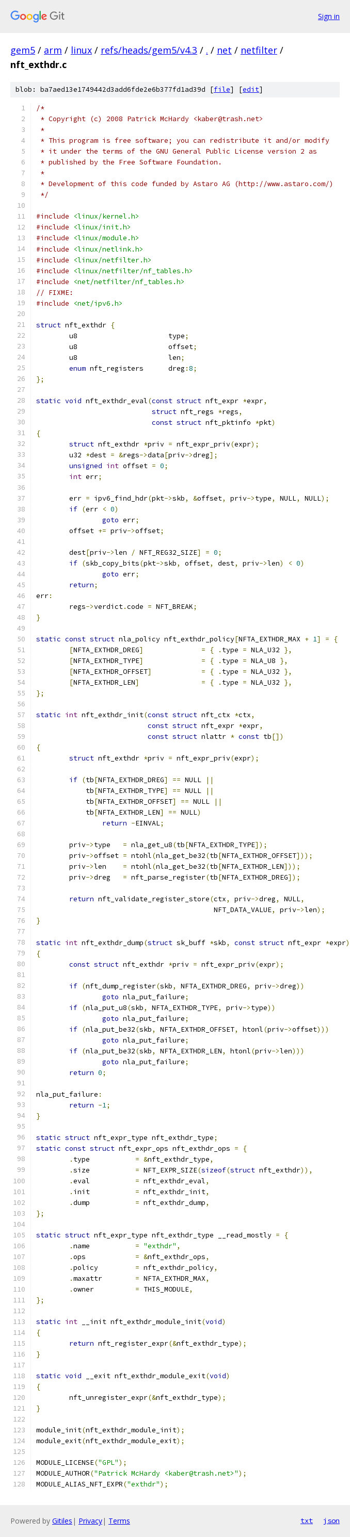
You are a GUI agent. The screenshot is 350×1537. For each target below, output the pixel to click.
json (331, 1520)
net (224, 50)
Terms (119, 1521)
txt (306, 1520)
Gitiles (62, 1521)
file (222, 89)
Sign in (329, 16)
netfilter (259, 50)
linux (81, 50)
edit (251, 89)
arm (53, 50)
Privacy (90, 1521)
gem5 (22, 50)
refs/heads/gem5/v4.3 (149, 50)
